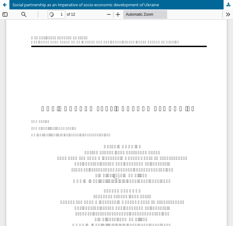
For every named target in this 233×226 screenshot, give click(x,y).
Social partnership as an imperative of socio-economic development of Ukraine (86, 5)
